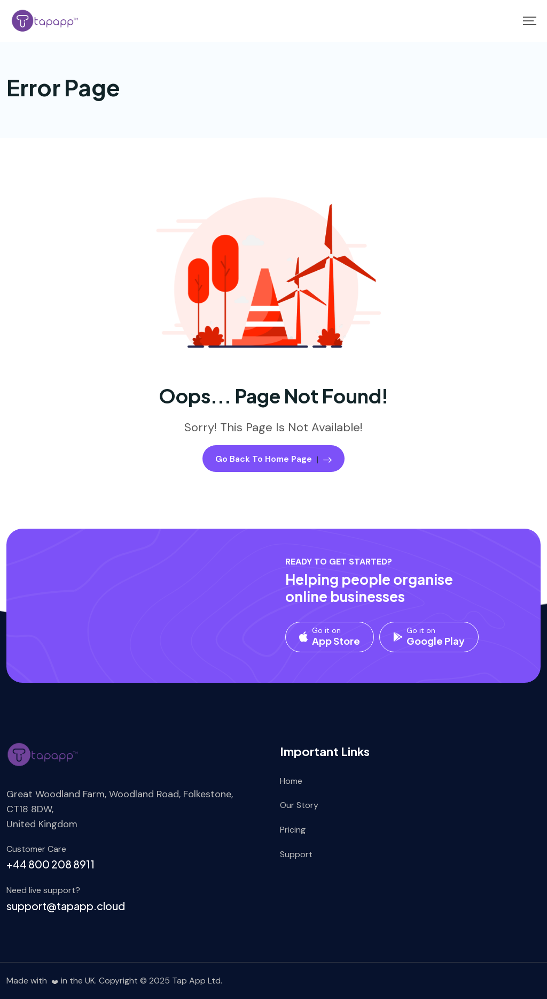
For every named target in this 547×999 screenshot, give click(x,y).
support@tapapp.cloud (65, 905)
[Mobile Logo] (45, 21)
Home (291, 781)
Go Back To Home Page (273, 458)
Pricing (293, 829)
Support (296, 854)
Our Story (299, 805)
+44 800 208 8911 (50, 864)
